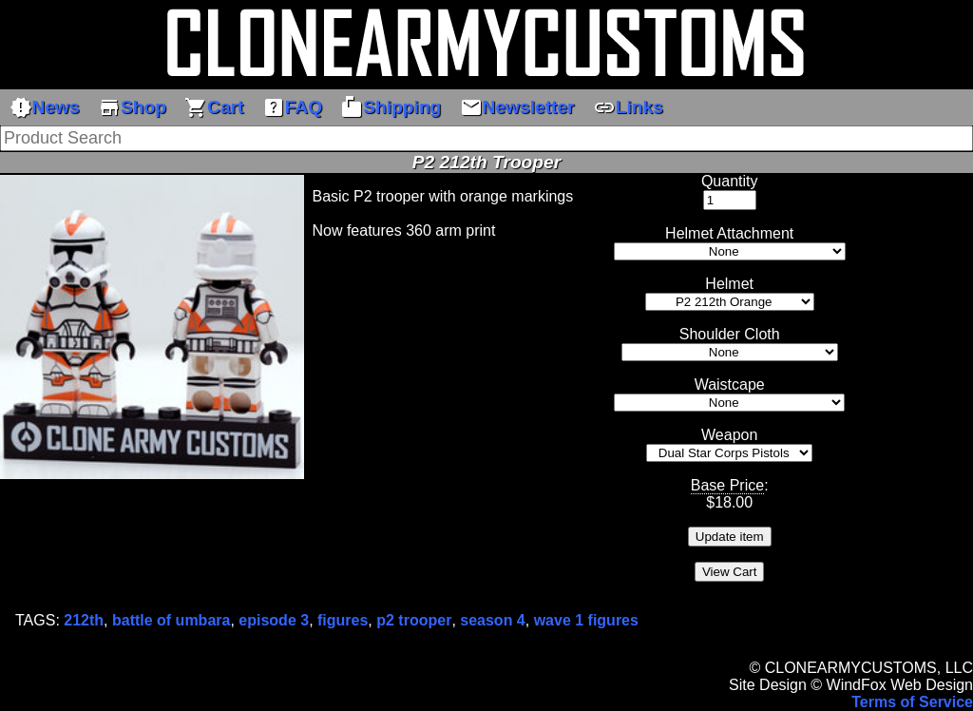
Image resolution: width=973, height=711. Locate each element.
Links (628, 107)
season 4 (492, 620)
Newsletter (517, 107)
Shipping (390, 107)
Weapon (729, 435)
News (45, 107)
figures (342, 620)
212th (84, 620)
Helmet (729, 284)
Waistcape (730, 384)
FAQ (292, 107)
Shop (132, 107)
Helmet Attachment (729, 233)
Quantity (729, 181)
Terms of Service (912, 702)
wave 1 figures (586, 620)
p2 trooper (413, 620)
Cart (213, 107)
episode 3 (273, 620)
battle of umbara (171, 620)
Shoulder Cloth (729, 334)
